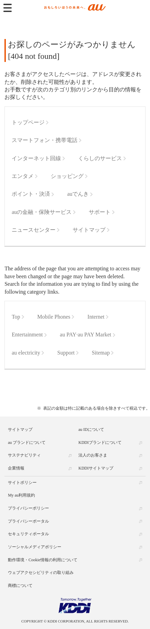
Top (16, 317)
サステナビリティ (24, 455)
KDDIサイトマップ (95, 468)
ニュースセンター (33, 230)
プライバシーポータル (28, 521)
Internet (95, 317)
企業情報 (16, 468)
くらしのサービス (100, 158)
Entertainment (27, 334)
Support (66, 353)
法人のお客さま (92, 455)
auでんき (78, 194)
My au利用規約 (21, 495)
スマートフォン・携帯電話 (44, 140)
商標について (20, 585)
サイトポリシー (22, 482)
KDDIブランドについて (100, 442)
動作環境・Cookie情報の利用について (42, 559)
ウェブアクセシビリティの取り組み (41, 572)
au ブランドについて (27, 442)
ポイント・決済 (31, 194)
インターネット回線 (36, 158)
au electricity (26, 353)
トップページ (28, 122)
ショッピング (67, 176)
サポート (100, 212)
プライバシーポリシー (28, 508)
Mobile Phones (53, 317)
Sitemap (101, 353)
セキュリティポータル (28, 533)
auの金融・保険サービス (42, 212)
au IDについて (91, 429)
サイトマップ (89, 230)
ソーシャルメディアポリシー (34, 546)
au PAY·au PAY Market (85, 334)
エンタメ (23, 176)
